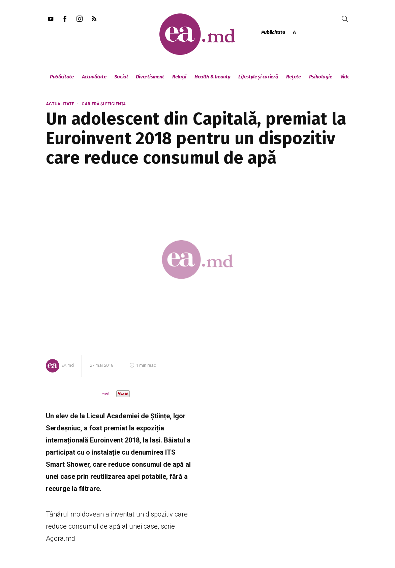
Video (346, 77)
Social (120, 77)
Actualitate (94, 77)
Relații (179, 77)
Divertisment (150, 77)
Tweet (105, 393)
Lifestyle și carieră (258, 77)
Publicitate (273, 32)
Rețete (293, 77)
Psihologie (320, 77)
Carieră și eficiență (104, 104)
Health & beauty (212, 77)
